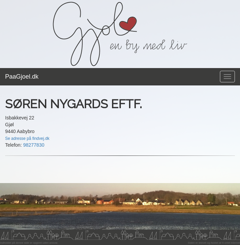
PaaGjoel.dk (21, 76)
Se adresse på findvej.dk (27, 138)
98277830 (33, 145)
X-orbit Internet (231, 242)
